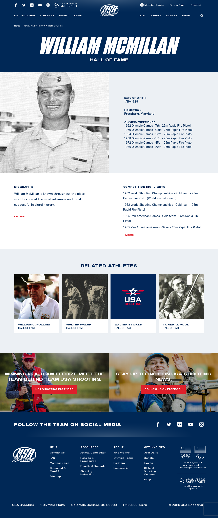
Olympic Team (123, 458)
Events (171, 15)
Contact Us (57, 452)
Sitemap (55, 476)
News (78, 15)
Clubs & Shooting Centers (150, 471)
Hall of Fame (37, 25)
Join (141, 15)
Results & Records (92, 466)
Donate (155, 15)
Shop (186, 15)
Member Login (154, 4)
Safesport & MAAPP (58, 469)
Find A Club (177, 5)
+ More (19, 216)
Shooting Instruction (87, 473)
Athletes (47, 15)
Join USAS (151, 452)
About (64, 15)
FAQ (52, 458)
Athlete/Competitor (92, 452)
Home (17, 25)
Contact (196, 5)
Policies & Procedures (88, 459)
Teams (25, 25)
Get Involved (24, 15)
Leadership (121, 468)
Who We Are (122, 452)
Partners (119, 463)
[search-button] (202, 16)
